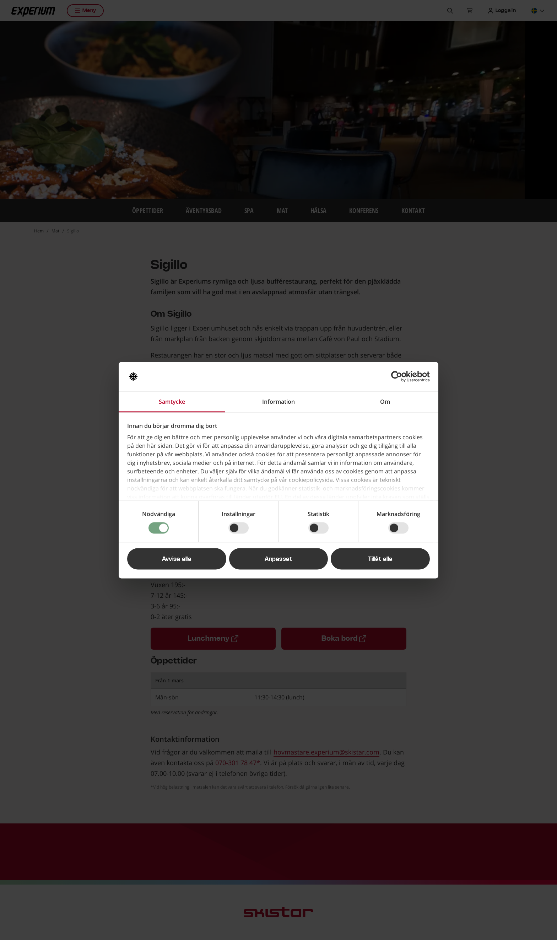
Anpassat (278, 559)
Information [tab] (278, 401)
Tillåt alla (380, 559)
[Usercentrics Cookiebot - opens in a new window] (399, 376)
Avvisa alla (177, 559)
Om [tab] (385, 401)
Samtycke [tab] (172, 401)
